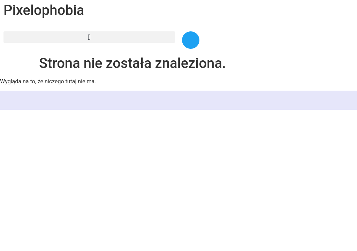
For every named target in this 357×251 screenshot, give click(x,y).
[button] (89, 37)
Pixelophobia (43, 10)
